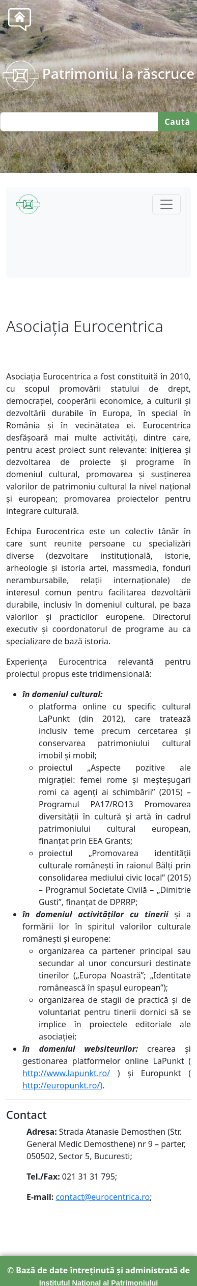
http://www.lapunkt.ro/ (66, 1073)
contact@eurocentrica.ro (102, 1196)
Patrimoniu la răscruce (98, 73)
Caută (177, 121)
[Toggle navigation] (166, 204)
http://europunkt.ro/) (62, 1085)
